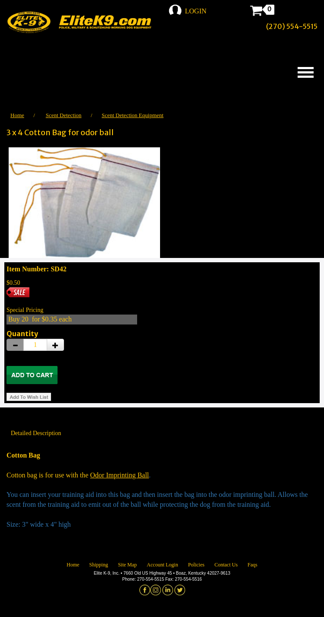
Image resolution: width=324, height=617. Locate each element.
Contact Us (226, 565)
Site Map (127, 565)
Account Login (162, 565)
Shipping (98, 565)
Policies (196, 565)
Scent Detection (64, 115)
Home (17, 115)
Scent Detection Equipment (133, 115)
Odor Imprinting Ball (119, 475)
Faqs (252, 565)
